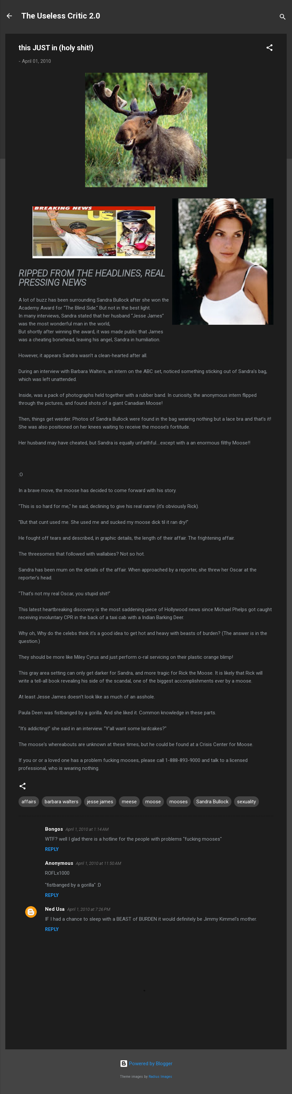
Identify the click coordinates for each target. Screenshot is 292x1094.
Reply (52, 849)
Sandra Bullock (212, 802)
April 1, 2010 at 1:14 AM (87, 829)
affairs (29, 802)
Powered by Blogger (146, 1064)
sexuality (246, 802)
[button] (269, 49)
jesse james (100, 802)
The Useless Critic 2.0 (60, 16)
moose (153, 802)
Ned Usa (55, 909)
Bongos (54, 829)
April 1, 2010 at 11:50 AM (98, 863)
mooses (179, 802)
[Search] (283, 18)
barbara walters (61, 802)
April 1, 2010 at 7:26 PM (88, 909)
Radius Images (160, 1076)
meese (129, 802)
